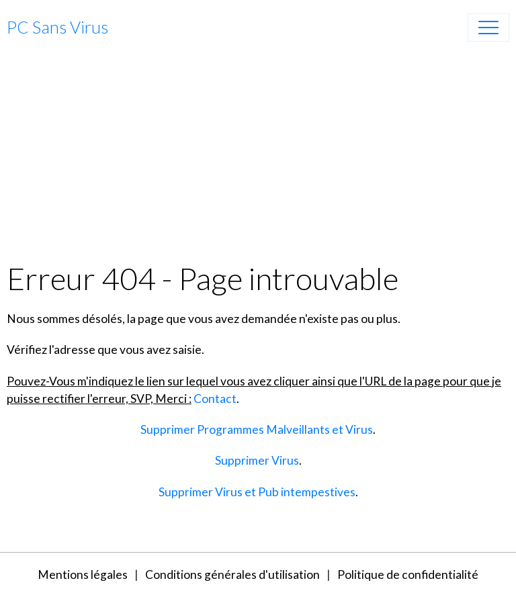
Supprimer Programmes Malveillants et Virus (256, 429)
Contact (215, 399)
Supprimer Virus (257, 460)
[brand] (57, 27)
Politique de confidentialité (407, 574)
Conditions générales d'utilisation (232, 574)
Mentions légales (83, 574)
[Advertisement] (258, 159)
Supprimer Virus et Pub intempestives (257, 492)
